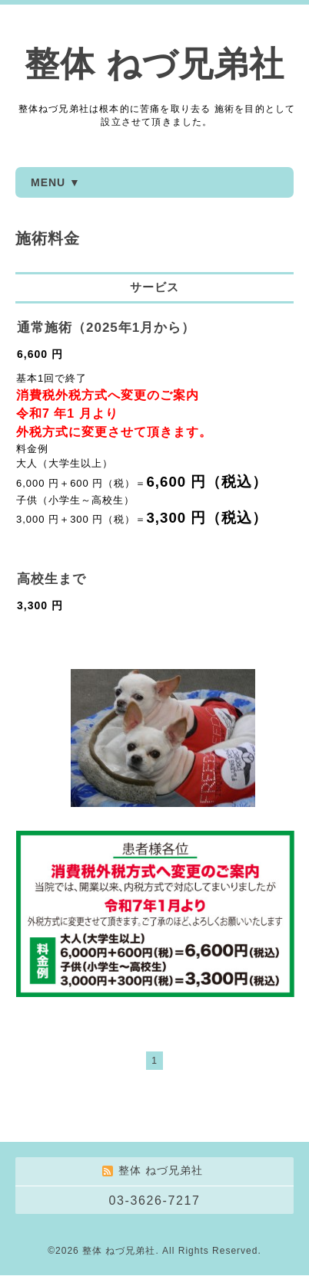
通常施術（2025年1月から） (106, 327)
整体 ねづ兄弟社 (154, 64)
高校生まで (51, 579)
